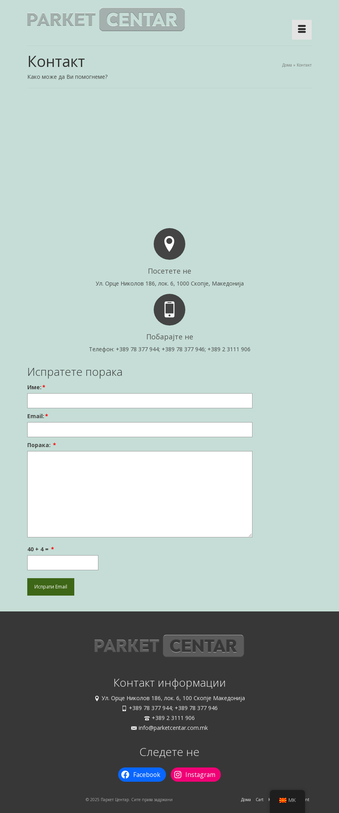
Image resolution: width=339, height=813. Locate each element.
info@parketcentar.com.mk (169, 727)
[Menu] (302, 30)
